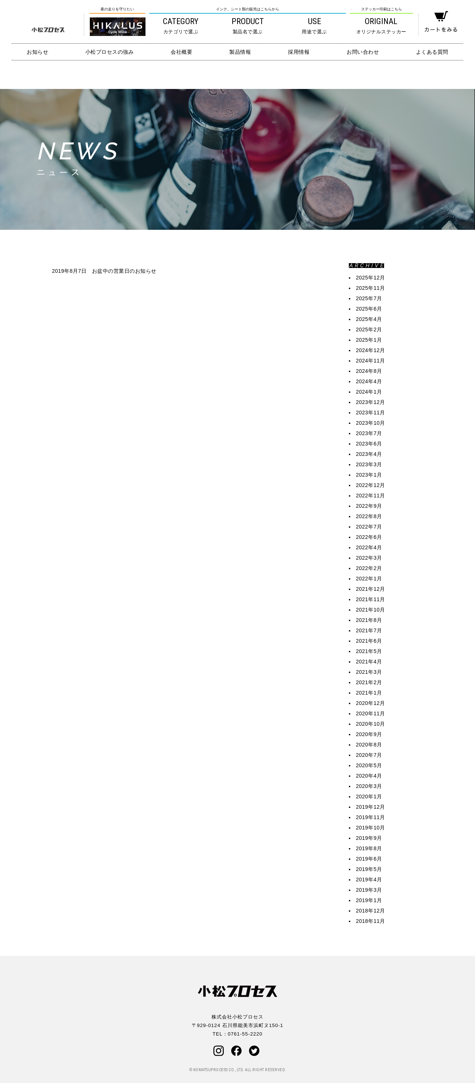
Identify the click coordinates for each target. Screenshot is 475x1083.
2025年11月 (370, 288)
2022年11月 (370, 496)
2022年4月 (369, 547)
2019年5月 (369, 869)
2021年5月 (369, 651)
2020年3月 (369, 786)
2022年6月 (369, 537)
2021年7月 (369, 630)
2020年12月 (370, 703)
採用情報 (298, 52)
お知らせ (37, 52)
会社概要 (181, 52)
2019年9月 (369, 838)
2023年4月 (369, 454)
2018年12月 (370, 911)
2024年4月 (369, 381)
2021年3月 (369, 672)
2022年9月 (369, 506)
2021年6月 (369, 641)
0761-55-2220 (245, 1034)
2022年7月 (369, 527)
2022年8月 (369, 516)
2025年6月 (369, 309)
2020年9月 (369, 734)
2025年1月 (369, 340)
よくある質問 (432, 52)
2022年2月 (369, 568)
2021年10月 (370, 610)
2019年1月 (369, 900)
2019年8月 (369, 848)
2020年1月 (369, 796)
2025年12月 (370, 278)
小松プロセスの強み (109, 52)
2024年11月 (370, 361)
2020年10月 (370, 724)
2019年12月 (370, 807)
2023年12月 (370, 402)
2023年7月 (369, 433)
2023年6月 (369, 444)
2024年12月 (370, 350)
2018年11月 (370, 921)
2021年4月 (369, 662)
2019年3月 (369, 890)
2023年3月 (369, 464)
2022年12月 (370, 485)
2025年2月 (369, 329)
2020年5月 (369, 765)
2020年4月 (369, 776)
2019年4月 (369, 879)
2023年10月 (370, 423)
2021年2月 (369, 682)
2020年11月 (370, 713)
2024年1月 (369, 392)
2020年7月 (369, 755)
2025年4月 (369, 319)
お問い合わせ (363, 52)
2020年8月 (369, 745)
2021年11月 (370, 599)
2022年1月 (369, 579)
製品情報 (240, 52)
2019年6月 (369, 859)
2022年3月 (369, 558)
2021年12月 (370, 589)
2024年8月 (369, 371)
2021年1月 (369, 693)
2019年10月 (370, 828)
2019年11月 (370, 817)
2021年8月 (369, 620)
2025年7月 (369, 298)
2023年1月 (369, 475)
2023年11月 (370, 412)
